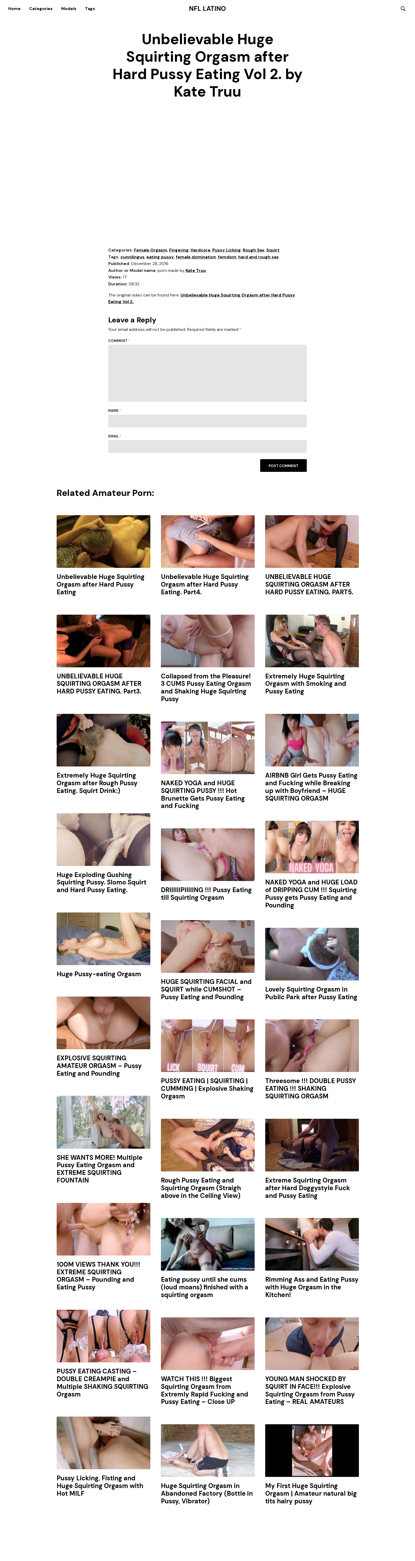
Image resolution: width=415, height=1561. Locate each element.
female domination (196, 257)
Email (114, 436)
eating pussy (160, 257)
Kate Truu (196, 270)
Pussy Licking (226, 250)
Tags (90, 8)
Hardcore (200, 250)
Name (114, 411)
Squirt (272, 250)
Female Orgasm (150, 250)
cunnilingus (132, 257)
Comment (119, 341)
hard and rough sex (258, 257)
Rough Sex (253, 250)
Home (14, 8)
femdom (227, 257)
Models (68, 8)
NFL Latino (207, 9)
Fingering (179, 250)
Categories (41, 8)
